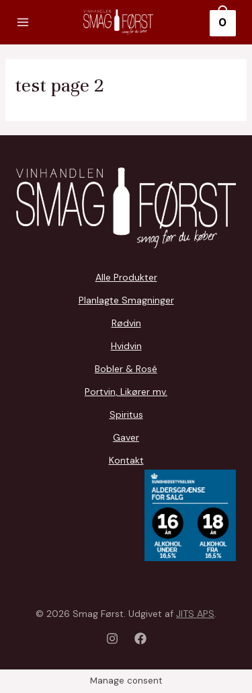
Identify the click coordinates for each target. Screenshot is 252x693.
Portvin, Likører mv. (126, 392)
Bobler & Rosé (126, 369)
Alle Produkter (126, 277)
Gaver (126, 437)
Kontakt (126, 460)
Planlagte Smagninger (126, 300)
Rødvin (126, 323)
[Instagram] (112, 638)
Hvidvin (126, 346)
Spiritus (126, 414)
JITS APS (195, 614)
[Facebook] (140, 638)
